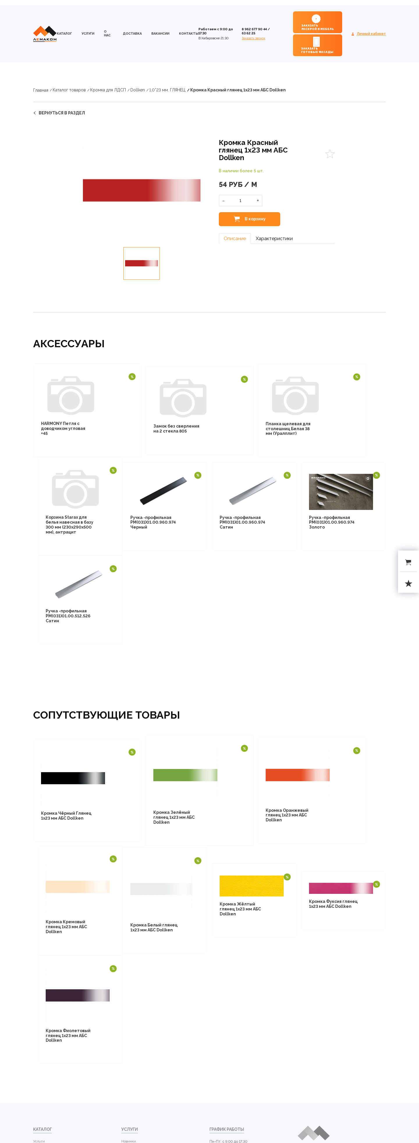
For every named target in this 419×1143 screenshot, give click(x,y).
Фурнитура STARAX (49, 1107)
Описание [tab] (235, 238)
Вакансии (160, 34)
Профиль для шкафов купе (54, 1054)
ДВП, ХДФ (41, 968)
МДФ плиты (43, 1045)
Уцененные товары (136, 978)
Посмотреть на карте (314, 990)
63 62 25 (248, 33)
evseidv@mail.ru (226, 974)
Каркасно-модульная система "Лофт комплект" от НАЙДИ (53, 1083)
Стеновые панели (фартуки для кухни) (49, 1008)
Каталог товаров (69, 90)
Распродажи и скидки (139, 958)
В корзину (255, 219)
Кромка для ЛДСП (108, 90)
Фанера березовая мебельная (48, 980)
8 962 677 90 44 (254, 29)
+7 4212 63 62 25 (225, 966)
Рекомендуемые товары (141, 968)
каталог (64, 34)
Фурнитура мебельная (52, 1117)
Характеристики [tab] (274, 238)
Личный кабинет (371, 34)
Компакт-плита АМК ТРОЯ (54, 1034)
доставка (132, 34)
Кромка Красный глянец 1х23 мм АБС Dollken (238, 90)
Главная (40, 90)
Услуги (87, 34)
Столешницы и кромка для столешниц (51, 994)
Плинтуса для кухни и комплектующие (51, 1022)
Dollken (137, 90)
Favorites (330, 153)
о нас (107, 33)
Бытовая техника (47, 1097)
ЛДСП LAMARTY (46, 948)
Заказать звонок (253, 38)
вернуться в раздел (62, 113)
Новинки (128, 938)
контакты (188, 34)
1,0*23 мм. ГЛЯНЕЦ (167, 90)
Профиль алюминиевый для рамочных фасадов (53, 1066)
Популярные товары (138, 948)
